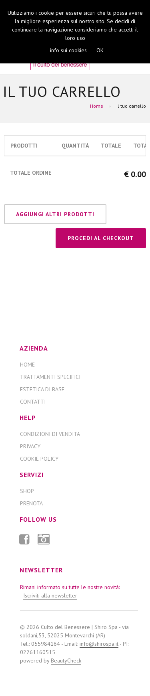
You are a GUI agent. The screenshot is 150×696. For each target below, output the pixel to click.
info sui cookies (68, 50)
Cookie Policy (39, 458)
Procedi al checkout (101, 238)
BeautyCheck (66, 660)
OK (100, 50)
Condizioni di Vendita (50, 434)
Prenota (31, 503)
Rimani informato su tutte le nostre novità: (70, 591)
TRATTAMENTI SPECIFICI (50, 377)
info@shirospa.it (99, 643)
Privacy (30, 446)
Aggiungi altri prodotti (55, 214)
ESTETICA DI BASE (42, 389)
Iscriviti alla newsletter (50, 595)
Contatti (33, 401)
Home (96, 106)
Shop (27, 491)
